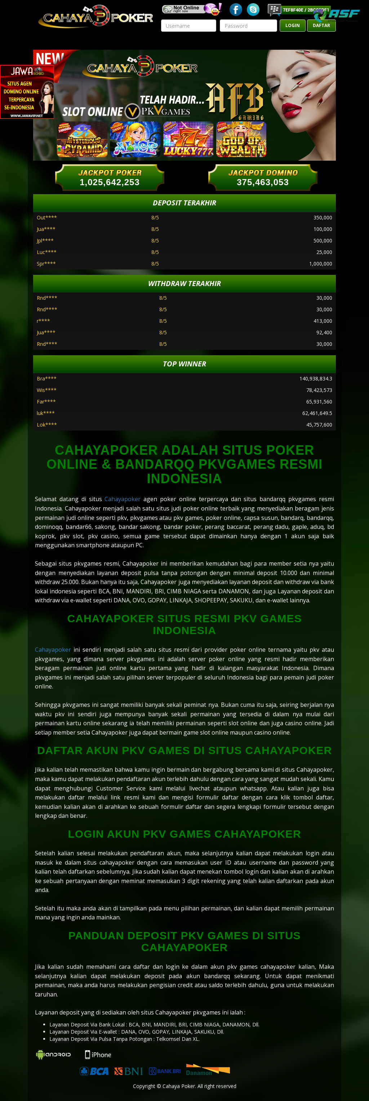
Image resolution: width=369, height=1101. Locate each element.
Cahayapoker (123, 499)
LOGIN (292, 25)
